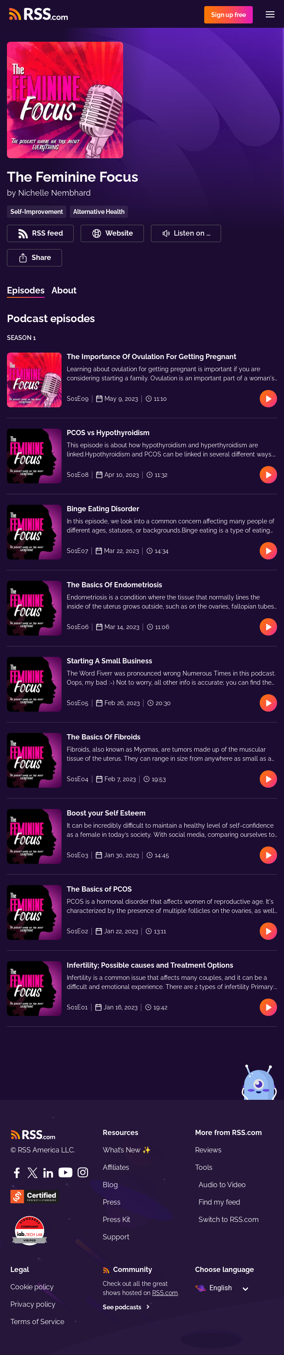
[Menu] (270, 14)
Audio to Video (222, 1185)
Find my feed (219, 1202)
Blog (110, 1185)
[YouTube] (65, 1172)
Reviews (208, 1150)
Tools (203, 1167)
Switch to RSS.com (229, 1219)
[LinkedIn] (48, 1173)
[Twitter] (32, 1173)
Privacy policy (32, 1304)
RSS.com (165, 1292)
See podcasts (126, 1307)
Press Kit (116, 1219)
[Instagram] (83, 1172)
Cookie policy (32, 1287)
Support (116, 1237)
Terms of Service (37, 1322)
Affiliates (116, 1167)
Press (112, 1202)
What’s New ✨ (127, 1150)
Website (112, 233)
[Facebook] (17, 1173)
